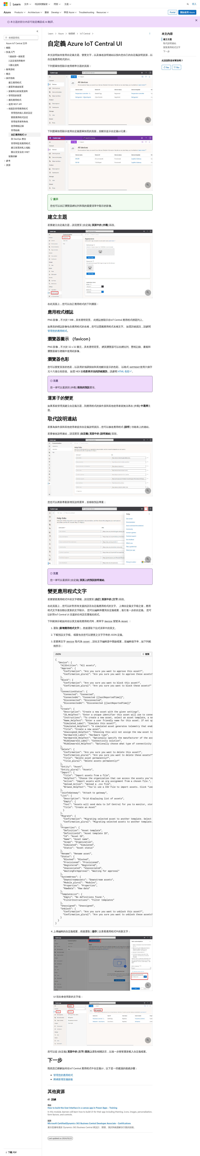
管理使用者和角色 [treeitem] (19, 121)
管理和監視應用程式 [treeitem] (20, 143)
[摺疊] (37, 31)
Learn (50, 33)
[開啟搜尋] (188, 4)
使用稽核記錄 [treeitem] (17, 125)
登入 (194, 3)
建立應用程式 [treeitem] (15, 82)
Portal (172, 12)
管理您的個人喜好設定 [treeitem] (21, 112)
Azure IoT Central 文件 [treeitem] (16, 43)
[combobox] (21, 37)
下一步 (166, 51)
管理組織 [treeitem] (15, 130)
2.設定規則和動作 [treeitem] (17, 60)
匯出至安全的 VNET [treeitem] (20, 152)
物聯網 (71, 33)
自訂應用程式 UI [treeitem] (19, 134)
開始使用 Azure (187, 12)
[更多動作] (149, 33)
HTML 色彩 (124, 371)
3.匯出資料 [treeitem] (14, 65)
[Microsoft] (6, 4)
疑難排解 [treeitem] (13, 156)
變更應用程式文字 (171, 47)
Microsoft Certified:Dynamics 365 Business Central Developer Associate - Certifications (89, 1123)
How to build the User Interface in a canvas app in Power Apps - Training (82, 1107)
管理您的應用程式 (57, 330)
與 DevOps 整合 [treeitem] (18, 138)
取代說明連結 (169, 43)
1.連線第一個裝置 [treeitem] (17, 56)
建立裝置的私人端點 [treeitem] (20, 147)
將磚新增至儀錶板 (63, 1079)
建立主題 (167, 39)
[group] (103, 792)
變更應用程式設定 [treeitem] (19, 117)
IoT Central (85, 33)
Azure (61, 33)
